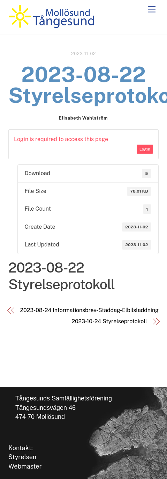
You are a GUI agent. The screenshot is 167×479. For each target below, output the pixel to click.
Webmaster (25, 466)
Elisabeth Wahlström (83, 118)
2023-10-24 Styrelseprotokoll (109, 321)
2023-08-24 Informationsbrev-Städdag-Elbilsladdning (89, 310)
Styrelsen (22, 457)
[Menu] (152, 9)
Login (144, 149)
